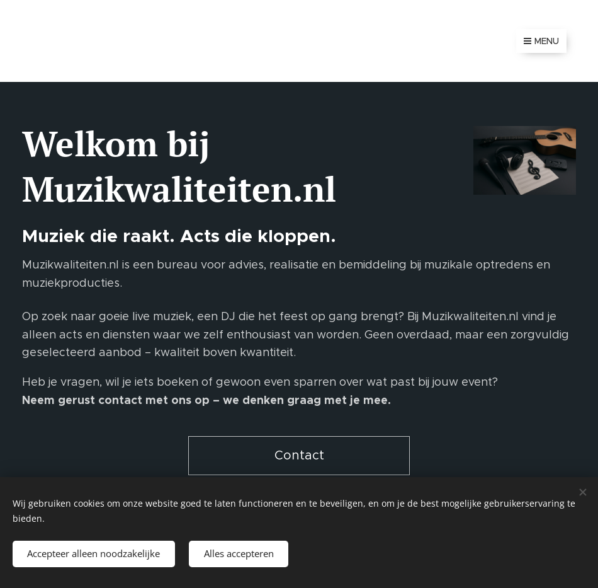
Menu (541, 41)
